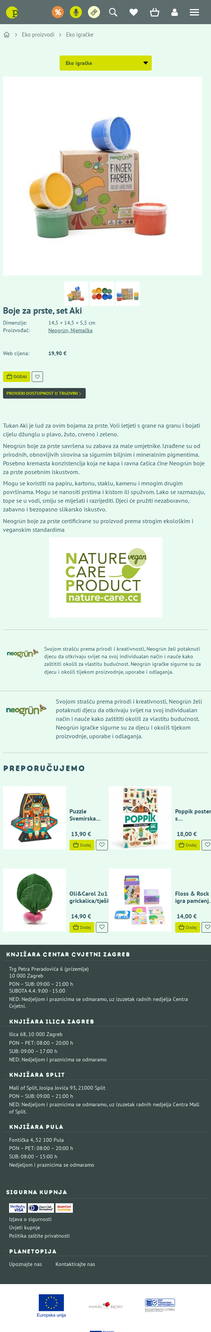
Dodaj (16, 376)
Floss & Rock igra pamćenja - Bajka (175, 854)
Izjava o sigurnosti (30, 1176)
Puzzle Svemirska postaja (69, 793)
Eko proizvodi (38, 34)
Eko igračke (80, 34)
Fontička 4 (21, 1096)
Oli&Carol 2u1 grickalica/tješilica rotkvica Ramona (70, 857)
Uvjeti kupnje (24, 1184)
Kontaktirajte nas (75, 1221)
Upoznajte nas (25, 1221)
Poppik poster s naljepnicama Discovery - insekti (175, 797)
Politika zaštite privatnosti (39, 1192)
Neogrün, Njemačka (70, 330)
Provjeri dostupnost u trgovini (44, 393)
